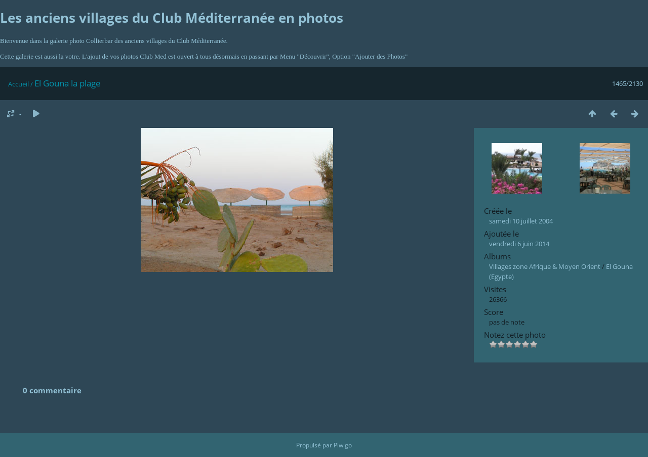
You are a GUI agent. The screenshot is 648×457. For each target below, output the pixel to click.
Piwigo (343, 445)
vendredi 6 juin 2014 (519, 243)
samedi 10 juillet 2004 (521, 220)
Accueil (18, 83)
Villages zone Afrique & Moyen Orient (544, 266)
